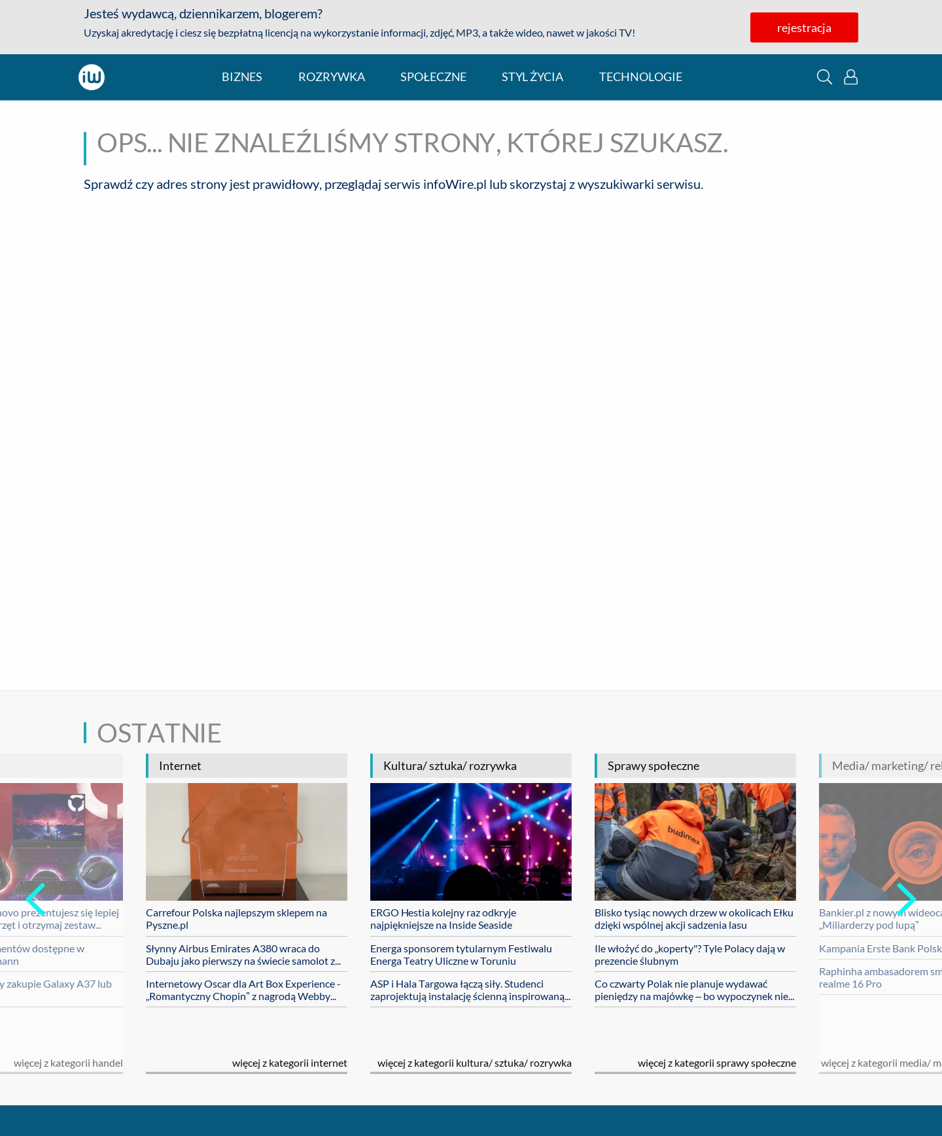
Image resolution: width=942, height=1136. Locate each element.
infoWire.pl (455, 184)
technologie (640, 77)
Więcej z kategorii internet (289, 1062)
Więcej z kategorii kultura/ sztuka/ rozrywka (474, 1062)
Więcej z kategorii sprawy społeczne (717, 1062)
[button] (824, 76)
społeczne (433, 77)
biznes (242, 77)
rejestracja (804, 27)
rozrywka (331, 77)
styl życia (532, 77)
